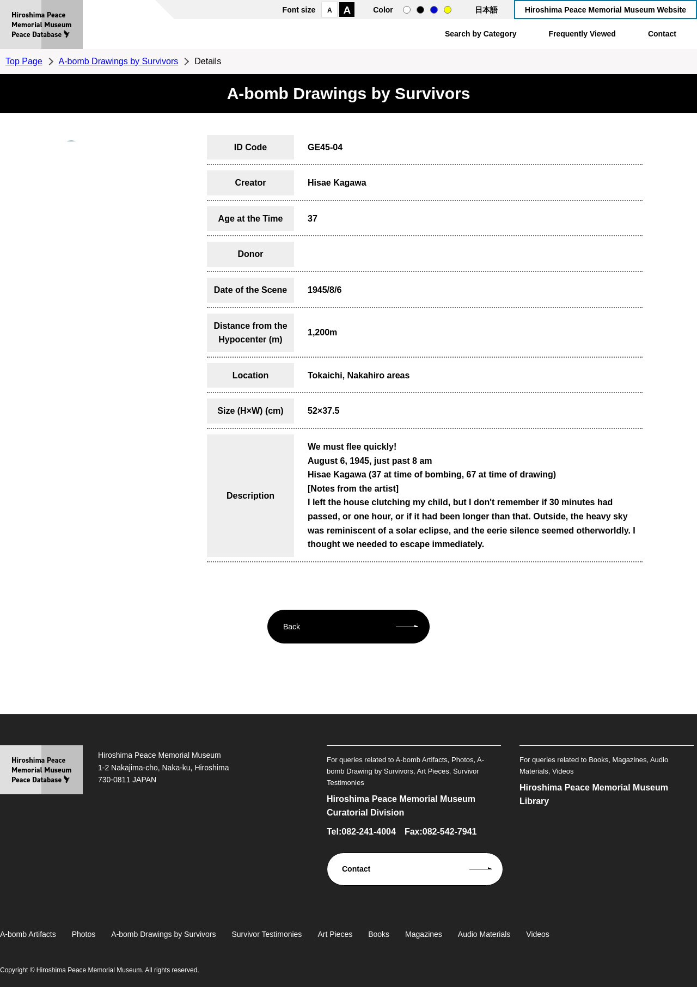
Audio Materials (484, 934)
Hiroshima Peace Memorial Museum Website (605, 9)
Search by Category (481, 33)
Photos (84, 934)
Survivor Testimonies (266, 934)
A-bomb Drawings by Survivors (119, 61)
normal (407, 10)
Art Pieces (334, 934)
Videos (537, 934)
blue (434, 10)
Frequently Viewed (581, 33)
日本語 (486, 9)
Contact (662, 33)
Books (378, 934)
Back (291, 626)
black (420, 10)
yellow (447, 10)
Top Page (23, 61)
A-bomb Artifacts (28, 934)
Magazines (423, 934)
